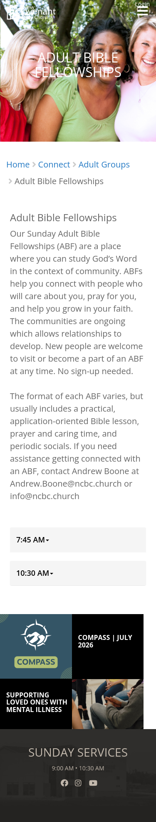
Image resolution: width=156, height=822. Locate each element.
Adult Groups (104, 164)
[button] (32, 540)
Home (18, 164)
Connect (54, 164)
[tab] (78, 539)
